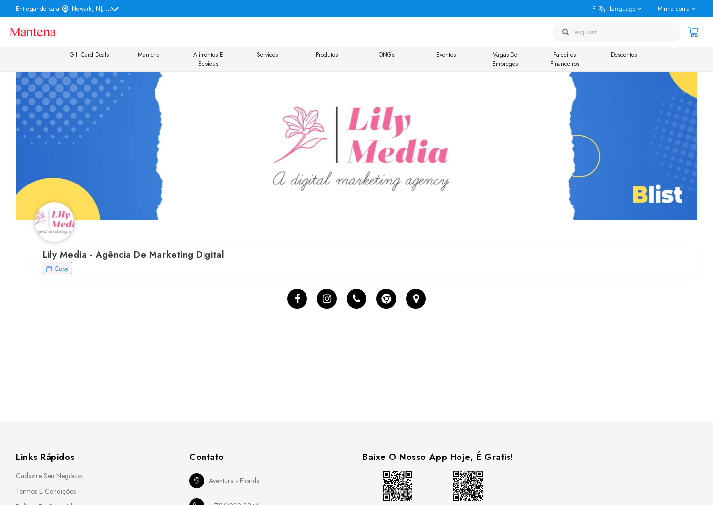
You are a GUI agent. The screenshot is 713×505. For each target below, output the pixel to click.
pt (614, 8)
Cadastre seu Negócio (49, 476)
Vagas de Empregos (505, 59)
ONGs (386, 54)
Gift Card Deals (89, 54)
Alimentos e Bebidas (208, 59)
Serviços (267, 54)
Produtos (327, 54)
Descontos (624, 54)
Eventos (446, 54)
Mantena (149, 54)
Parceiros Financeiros (564, 59)
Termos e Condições (46, 491)
